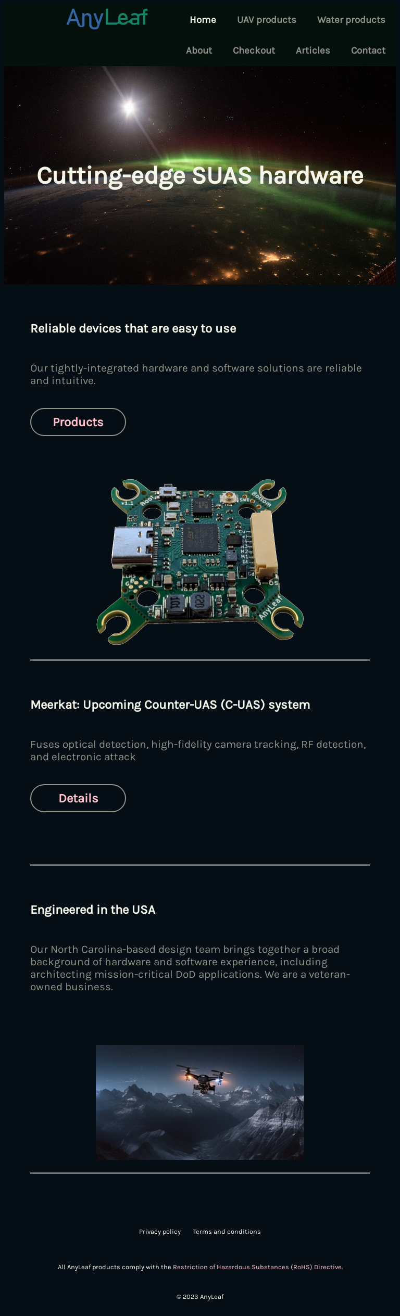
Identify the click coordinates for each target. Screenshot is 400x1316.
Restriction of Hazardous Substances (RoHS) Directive (257, 1267)
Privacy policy (160, 1231)
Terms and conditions (227, 1231)
